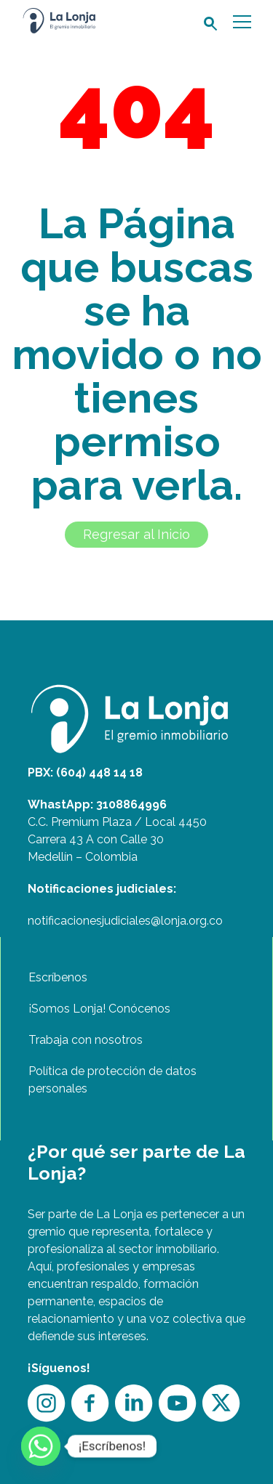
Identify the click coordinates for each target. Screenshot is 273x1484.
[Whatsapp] (40, 1446)
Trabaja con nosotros (85, 1040)
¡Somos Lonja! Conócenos (99, 1008)
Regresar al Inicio (136, 534)
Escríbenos (57, 977)
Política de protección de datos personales (112, 1079)
